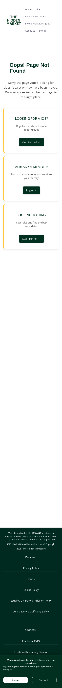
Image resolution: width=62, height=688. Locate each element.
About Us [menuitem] (30, 30)
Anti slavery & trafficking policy (31, 611)
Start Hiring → (31, 239)
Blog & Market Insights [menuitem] (37, 23)
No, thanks (44, 680)
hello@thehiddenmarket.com (27, 544)
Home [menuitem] (28, 9)
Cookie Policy (31, 589)
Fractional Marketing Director (31, 652)
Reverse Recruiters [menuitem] (35, 16)
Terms (31, 579)
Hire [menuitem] (38, 9)
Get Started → (31, 142)
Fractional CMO (31, 641)
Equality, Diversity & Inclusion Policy (31, 600)
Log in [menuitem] (42, 30)
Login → (31, 190)
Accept (15, 680)
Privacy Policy (31, 568)
